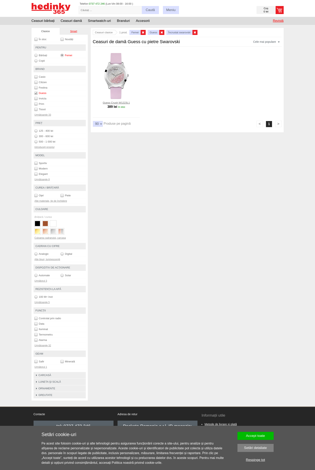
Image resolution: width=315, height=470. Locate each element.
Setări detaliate (255, 448)
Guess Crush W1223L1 (116, 102)
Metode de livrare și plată (221, 424)
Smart (73, 31)
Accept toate (255, 436)
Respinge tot (255, 460)
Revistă (278, 20)
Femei (66, 55)
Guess (40, 93)
